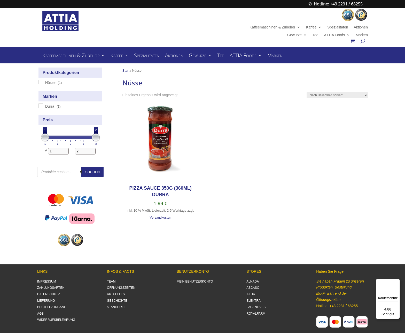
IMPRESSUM (46, 281)
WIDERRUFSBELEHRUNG (56, 320)
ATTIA (250, 294)
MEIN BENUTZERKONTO (195, 281)
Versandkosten (160, 217)
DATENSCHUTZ (48, 294)
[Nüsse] (40, 82)
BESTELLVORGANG (51, 307)
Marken (362, 35)
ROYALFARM (255, 313)
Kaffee (311, 27)
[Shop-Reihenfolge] (337, 95)
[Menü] (397, 282)
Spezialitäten (337, 27)
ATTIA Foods (334, 35)
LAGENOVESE (257, 307)
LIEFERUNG (46, 300)
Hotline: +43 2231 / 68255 (338, 4)
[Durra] (40, 105)
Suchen (92, 172)
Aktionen (361, 27)
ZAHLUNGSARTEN (51, 288)
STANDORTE (116, 307)
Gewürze (294, 35)
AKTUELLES (116, 294)
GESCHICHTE (117, 300)
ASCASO (252, 288)
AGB (40, 313)
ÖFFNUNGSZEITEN (121, 288)
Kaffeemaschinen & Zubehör (272, 27)
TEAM (111, 281)
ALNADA (252, 281)
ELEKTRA (253, 300)
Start (125, 70)
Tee (315, 35)
